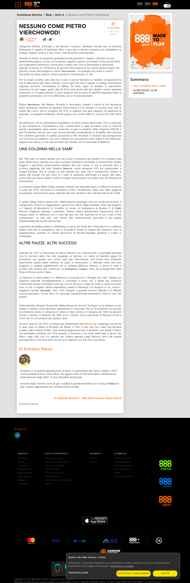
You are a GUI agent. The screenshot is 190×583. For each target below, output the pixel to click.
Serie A (59, 14)
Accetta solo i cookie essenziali (133, 573)
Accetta (165, 573)
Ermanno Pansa (32, 39)
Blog (48, 14)
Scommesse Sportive (29, 14)
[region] (123, 566)
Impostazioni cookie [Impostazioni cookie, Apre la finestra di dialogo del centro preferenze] (78, 572)
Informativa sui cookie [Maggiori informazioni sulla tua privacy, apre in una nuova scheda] (122, 566)
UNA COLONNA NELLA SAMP (149, 86)
